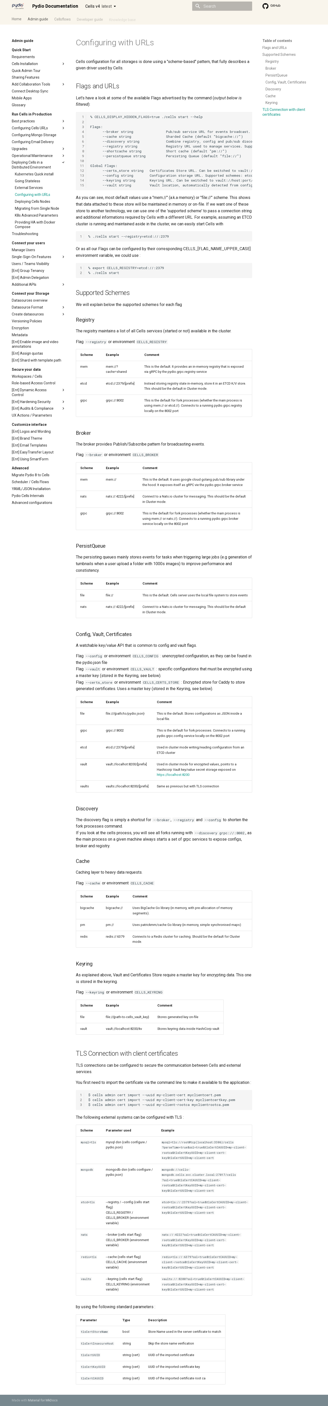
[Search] (222, 6)
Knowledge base (122, 19)
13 (82, 175)
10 (82, 160)
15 (82, 185)
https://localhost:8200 (173, 775)
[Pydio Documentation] (18, 6)
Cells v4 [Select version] (98, 6)
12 (82, 170)
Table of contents (277, 41)
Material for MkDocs (43, 1400)
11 (82, 165)
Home (17, 19)
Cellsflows (62, 19)
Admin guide (38, 19)
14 (82, 180)
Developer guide (90, 19)
